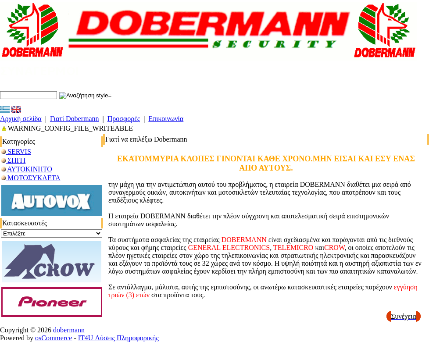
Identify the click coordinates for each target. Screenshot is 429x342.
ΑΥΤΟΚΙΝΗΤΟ (26, 169)
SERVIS (16, 151)
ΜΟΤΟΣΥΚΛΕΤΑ (31, 178)
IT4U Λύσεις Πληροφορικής (118, 338)
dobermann (69, 330)
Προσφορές (123, 118)
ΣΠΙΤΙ (13, 160)
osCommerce (53, 338)
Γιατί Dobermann (74, 118)
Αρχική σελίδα (21, 118)
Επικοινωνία (165, 118)
